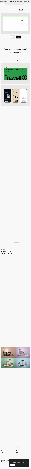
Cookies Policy (3, 460)
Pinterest (2, 463)
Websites (2, 447)
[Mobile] (15, 95)
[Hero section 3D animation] (15, 118)
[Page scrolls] (15, 162)
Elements (2, 450)
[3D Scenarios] (15, 357)
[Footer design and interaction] (15, 207)
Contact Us (18, 455)
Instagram (7, 461)
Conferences (3, 454)
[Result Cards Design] (15, 289)
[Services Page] (15, 312)
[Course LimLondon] (15, 335)
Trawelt (21, 9)
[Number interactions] (15, 184)
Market (17, 450)
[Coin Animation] (15, 380)
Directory (2, 452)
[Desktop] (15, 73)
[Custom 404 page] (15, 229)
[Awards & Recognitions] (15, 403)
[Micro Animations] (15, 266)
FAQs (17, 452)
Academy (17, 447)
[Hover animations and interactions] (15, 140)
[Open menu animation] (15, 426)
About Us (17, 454)
